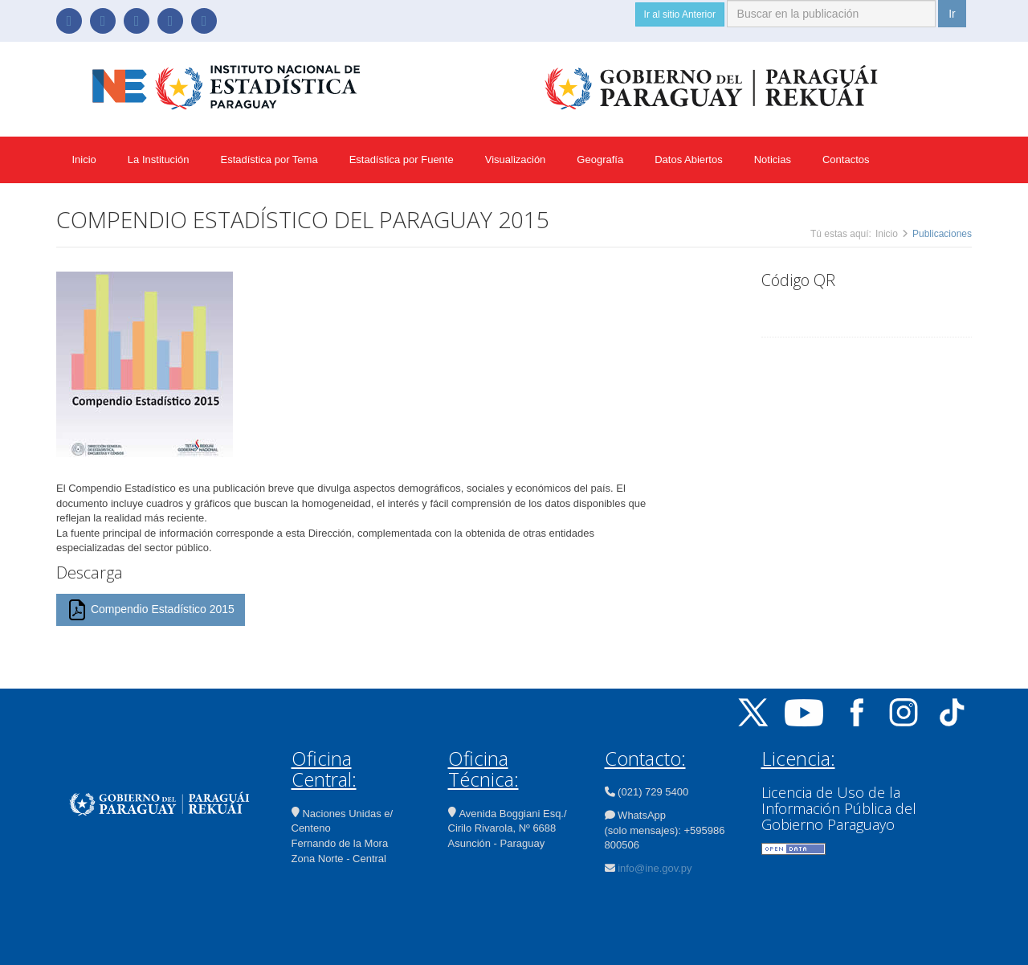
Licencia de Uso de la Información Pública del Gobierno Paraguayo (838, 808)
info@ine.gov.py (654, 868)
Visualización (515, 159)
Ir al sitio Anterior (680, 14)
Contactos (846, 159)
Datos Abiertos (689, 159)
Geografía (600, 159)
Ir (952, 13)
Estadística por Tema (268, 159)
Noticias (772, 159)
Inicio (84, 159)
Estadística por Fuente (401, 159)
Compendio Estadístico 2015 (151, 609)
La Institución (159, 159)
